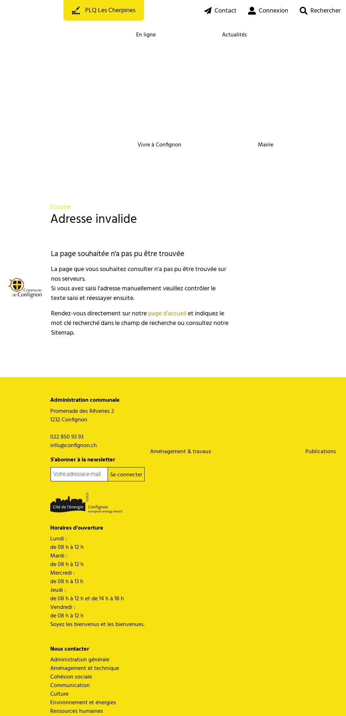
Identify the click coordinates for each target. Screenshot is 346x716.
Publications (320, 451)
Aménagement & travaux (180, 451)
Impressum (136, 701)
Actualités (234, 35)
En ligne (146, 35)
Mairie (265, 145)
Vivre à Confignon (159, 145)
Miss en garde (109, 701)
